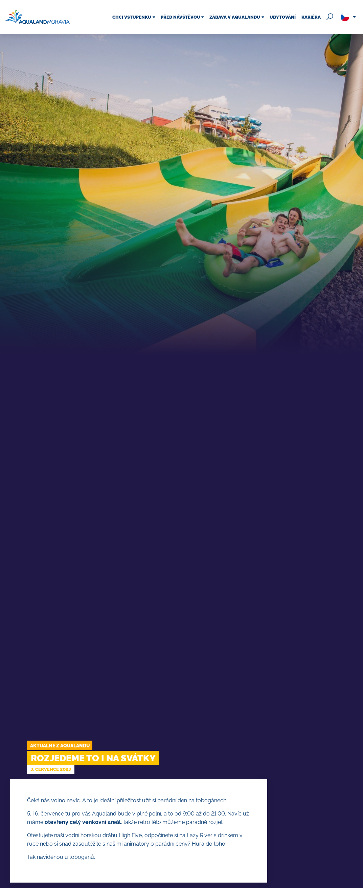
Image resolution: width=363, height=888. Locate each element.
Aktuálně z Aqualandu (60, 745)
